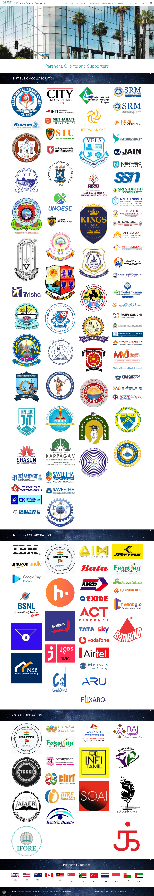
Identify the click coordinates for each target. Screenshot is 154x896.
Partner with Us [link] (141, 3)
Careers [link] (119, 3)
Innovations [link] (92, 3)
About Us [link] (67, 3)
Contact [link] (129, 3)
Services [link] (79, 3)
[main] (77, 66)
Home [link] (57, 3)
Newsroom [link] (106, 3)
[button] (151, 3)
